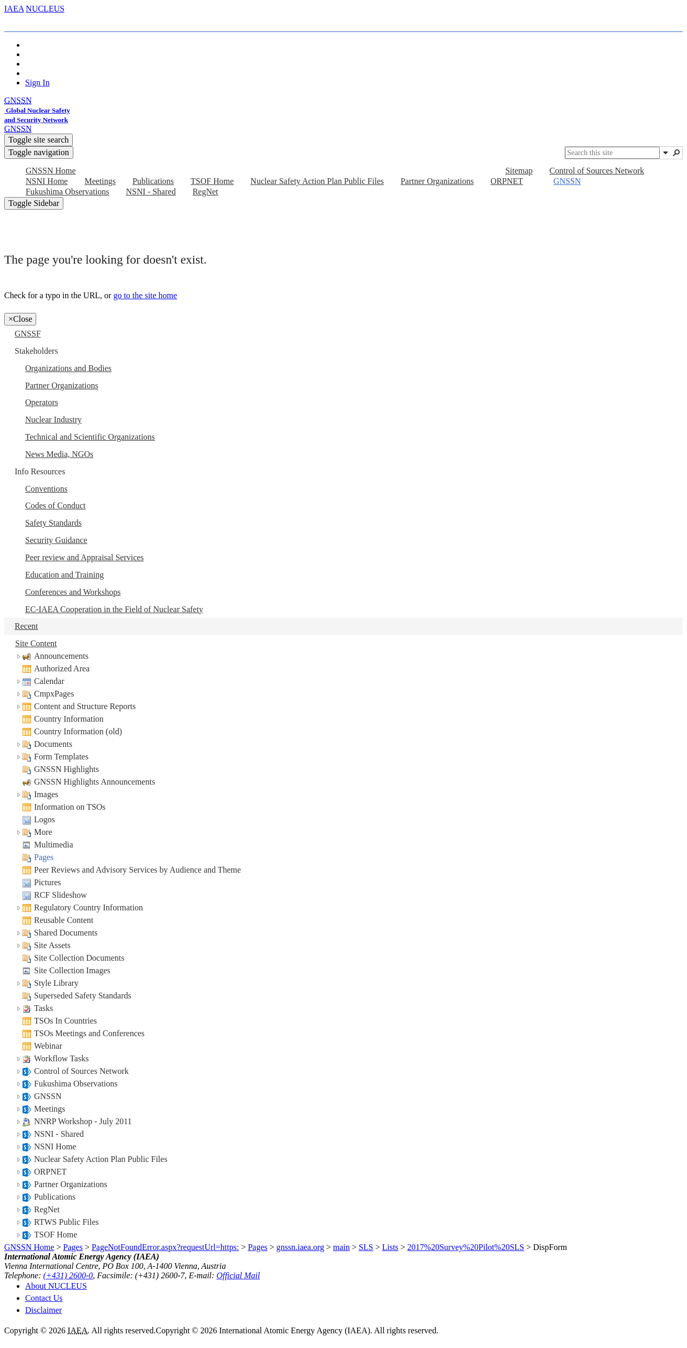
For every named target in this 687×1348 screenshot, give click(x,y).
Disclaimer (43, 1310)
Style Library (56, 983)
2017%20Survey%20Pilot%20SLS (465, 1247)
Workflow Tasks (61, 1058)
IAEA (14, 8)
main (341, 1247)
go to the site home (145, 295)
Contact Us (44, 1297)
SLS (366, 1247)
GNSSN (47, 1096)
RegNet (47, 1209)
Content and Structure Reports (85, 706)
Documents (53, 744)
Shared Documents (65, 932)
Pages (43, 857)
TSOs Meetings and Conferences (89, 1033)
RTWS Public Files (66, 1221)
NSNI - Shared (59, 1133)
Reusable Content (63, 920)
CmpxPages (54, 693)
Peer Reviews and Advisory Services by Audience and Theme (137, 869)
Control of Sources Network (81, 1071)
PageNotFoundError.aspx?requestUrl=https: (165, 1247)
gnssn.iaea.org (300, 1247)
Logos (44, 819)
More (43, 832)
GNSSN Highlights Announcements (94, 781)
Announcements (61, 655)
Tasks (43, 1008)
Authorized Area (62, 668)
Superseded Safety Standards (82, 995)
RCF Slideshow (60, 894)
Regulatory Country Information (88, 907)
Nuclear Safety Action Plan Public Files (101, 1159)
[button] (665, 152)
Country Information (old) (78, 731)
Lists (390, 1247)
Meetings (49, 1108)
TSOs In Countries (65, 1020)
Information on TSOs (70, 806)
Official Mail (238, 1275)
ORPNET (50, 1171)
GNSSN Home (29, 1247)
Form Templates (61, 756)
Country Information (69, 718)
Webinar (48, 1045)
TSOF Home (55, 1234)
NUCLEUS (45, 8)
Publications (54, 1196)
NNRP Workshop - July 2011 (83, 1121)
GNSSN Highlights (66, 769)
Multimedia (53, 844)
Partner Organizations (70, 1184)
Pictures (47, 882)
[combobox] (612, 153)
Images (46, 794)
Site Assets (52, 945)
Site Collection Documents (79, 957)
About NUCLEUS (56, 1285)
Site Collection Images (72, 970)
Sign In (37, 82)
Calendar (49, 681)
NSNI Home (55, 1146)
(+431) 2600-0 (68, 1275)
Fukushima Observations (76, 1083)
